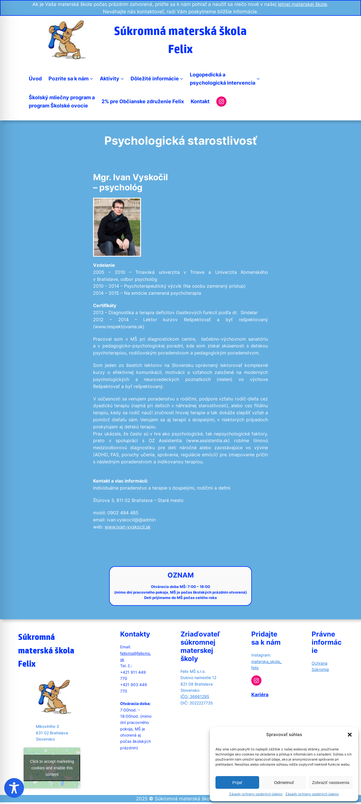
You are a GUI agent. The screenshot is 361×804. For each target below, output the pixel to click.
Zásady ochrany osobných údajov (256, 794)
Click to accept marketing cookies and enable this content (52, 768)
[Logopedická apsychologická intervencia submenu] (258, 78)
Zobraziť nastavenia (330, 782)
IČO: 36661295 (194, 696)
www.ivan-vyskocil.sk (128, 527)
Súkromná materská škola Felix (46, 650)
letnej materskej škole (302, 4)
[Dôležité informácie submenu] (181, 78)
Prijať (237, 782)
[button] (350, 734)
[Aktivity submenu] (122, 78)
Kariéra (259, 694)
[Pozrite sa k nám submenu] (91, 78)
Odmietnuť (284, 782)
